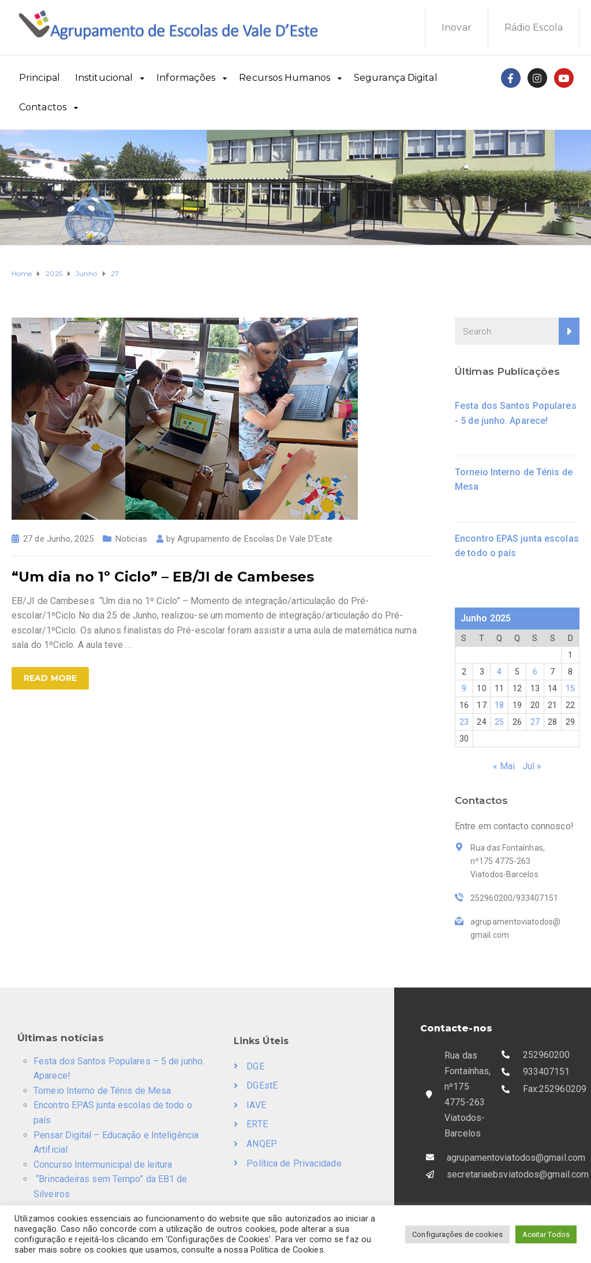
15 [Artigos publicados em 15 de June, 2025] (570, 688)
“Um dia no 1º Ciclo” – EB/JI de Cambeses (163, 576)
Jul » (532, 766)
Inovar (457, 27)
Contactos (42, 107)
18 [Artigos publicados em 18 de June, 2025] (499, 705)
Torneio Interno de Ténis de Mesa (102, 1090)
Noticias (131, 539)
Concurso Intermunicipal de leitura (102, 1164)
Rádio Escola (533, 27)
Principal (39, 77)
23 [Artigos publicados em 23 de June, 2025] (464, 721)
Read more (50, 678)
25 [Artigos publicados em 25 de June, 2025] (499, 721)
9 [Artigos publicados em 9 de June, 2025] (464, 688)
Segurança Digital (395, 77)
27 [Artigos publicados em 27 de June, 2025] (535, 721)
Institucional (104, 77)
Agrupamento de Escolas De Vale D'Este (254, 539)
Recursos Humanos (284, 77)
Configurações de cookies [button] (457, 1234)
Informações (185, 77)
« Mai (504, 766)
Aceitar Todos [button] (546, 1234)
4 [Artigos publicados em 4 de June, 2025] (499, 671)
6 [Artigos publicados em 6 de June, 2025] (535, 671)
